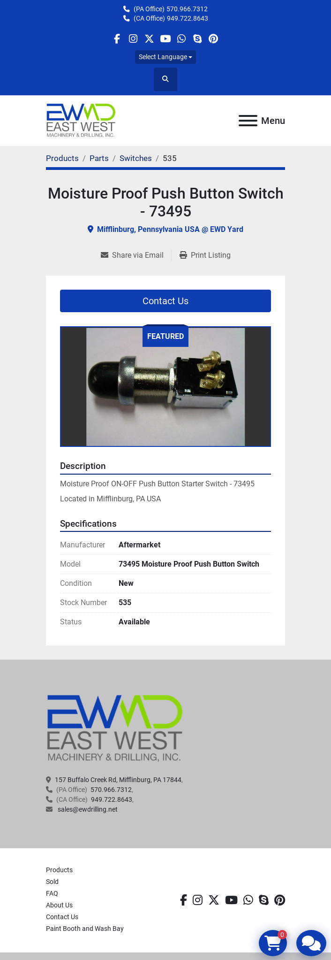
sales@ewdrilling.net (87, 809)
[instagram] (133, 38)
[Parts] (99, 158)
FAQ (52, 893)
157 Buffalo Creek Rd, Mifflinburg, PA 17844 (118, 779)
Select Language (163, 57)
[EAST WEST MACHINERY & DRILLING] (115, 728)
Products (59, 870)
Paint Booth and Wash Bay (85, 928)
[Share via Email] (136, 255)
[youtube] (165, 38)
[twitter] (149, 38)
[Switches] (136, 158)
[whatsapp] (181, 38)
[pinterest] (213, 38)
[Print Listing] (205, 255)
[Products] (62, 158)
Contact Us (165, 301)
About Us (59, 905)
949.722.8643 (187, 18)
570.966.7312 (187, 9)
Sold (52, 881)
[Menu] (248, 120)
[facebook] (117, 38)
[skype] (197, 38)
